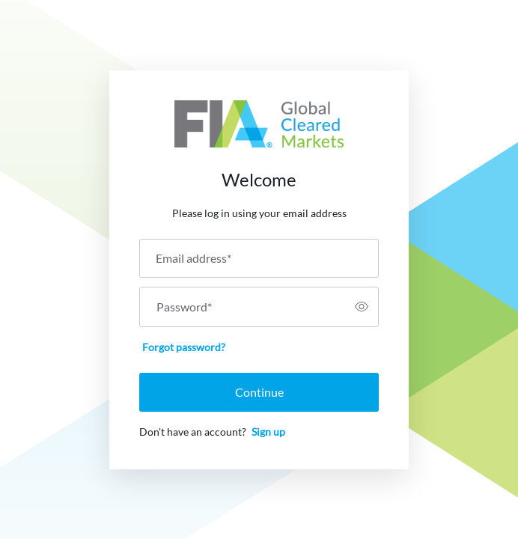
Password (184, 307)
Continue (259, 392)
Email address (193, 258)
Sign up (268, 431)
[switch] (361, 306)
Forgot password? (183, 347)
